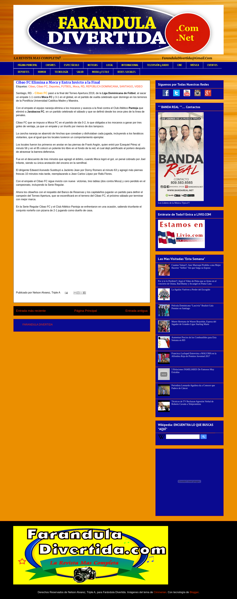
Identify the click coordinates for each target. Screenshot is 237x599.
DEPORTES (23, 71)
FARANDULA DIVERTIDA (38, 324)
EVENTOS (212, 65)
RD (83, 86)
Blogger (194, 592)
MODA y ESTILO (100, 71)
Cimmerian (160, 592)
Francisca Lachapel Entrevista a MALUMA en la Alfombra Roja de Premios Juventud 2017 (194, 354)
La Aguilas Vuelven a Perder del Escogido (191, 289)
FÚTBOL (66, 86)
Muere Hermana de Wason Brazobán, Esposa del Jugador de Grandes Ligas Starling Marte (194, 323)
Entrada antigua (137, 310)
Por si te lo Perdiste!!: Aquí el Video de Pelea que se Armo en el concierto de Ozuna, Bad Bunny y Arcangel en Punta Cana (187, 282)
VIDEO (138, 86)
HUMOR (42, 71)
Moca (76, 86)
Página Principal (85, 310)
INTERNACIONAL (129, 65)
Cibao (31, 86)
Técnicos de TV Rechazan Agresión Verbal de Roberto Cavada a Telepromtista (192, 402)
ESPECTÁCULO (71, 65)
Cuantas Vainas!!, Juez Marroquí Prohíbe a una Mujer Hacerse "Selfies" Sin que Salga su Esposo (196, 266)
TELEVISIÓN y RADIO (158, 65)
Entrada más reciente (31, 310)
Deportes (54, 86)
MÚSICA (194, 65)
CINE (179, 65)
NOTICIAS (93, 65)
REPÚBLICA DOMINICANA (102, 86)
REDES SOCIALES (127, 71)
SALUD (80, 71)
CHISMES (50, 65)
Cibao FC (42, 86)
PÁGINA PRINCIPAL (27, 65)
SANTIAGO (126, 86)
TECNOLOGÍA (61, 71)
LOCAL (109, 65)
